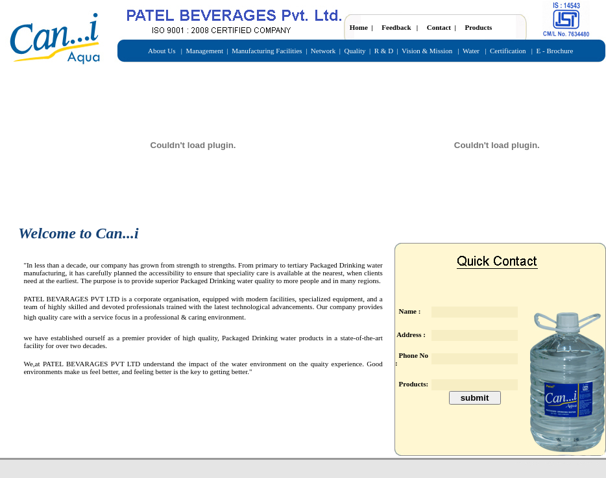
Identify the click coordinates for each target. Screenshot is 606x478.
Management (204, 51)
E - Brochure (555, 51)
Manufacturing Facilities (267, 51)
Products (478, 27)
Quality (355, 51)
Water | (475, 51)
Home (360, 27)
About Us (162, 51)
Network (323, 51)
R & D (383, 51)
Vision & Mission (428, 51)
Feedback (396, 27)
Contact (439, 27)
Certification (507, 51)
